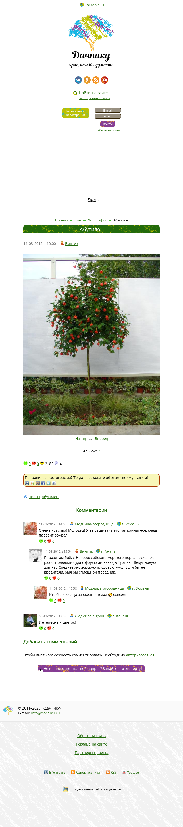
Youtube (133, 772)
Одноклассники (88, 772)
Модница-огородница (94, 524)
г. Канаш (120, 616)
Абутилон (50, 496)
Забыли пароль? (108, 130)
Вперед (101, 438)
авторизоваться (140, 654)
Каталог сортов (92, 182)
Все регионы (94, 5)
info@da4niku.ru (45, 713)
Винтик (71, 243)
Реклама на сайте (91, 744)
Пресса (91, 165)
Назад (80, 438)
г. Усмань (130, 524)
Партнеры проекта (92, 752)
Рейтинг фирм (91, 191)
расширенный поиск (94, 98)
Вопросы (91, 174)
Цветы (34, 496)
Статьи (92, 156)
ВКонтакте (57, 772)
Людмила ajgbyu (89, 616)
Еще (91, 200)
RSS (113, 772)
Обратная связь (91, 735)
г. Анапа (108, 551)
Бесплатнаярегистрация (76, 113)
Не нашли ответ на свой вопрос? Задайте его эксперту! (93, 668)
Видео (91, 147)
